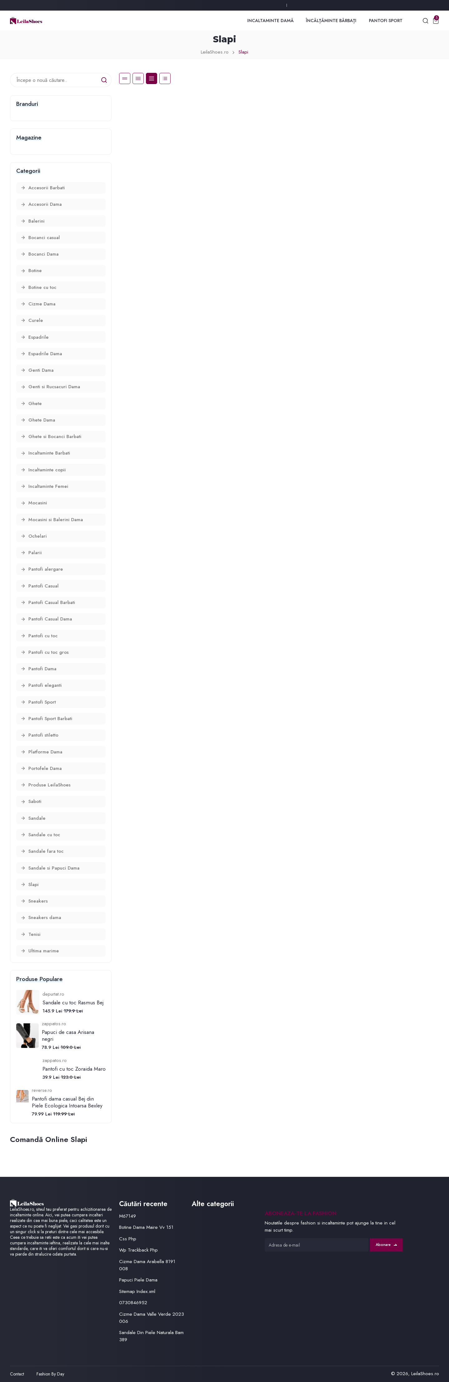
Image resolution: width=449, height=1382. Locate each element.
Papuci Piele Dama (138, 1279)
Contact (17, 1374)
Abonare (386, 1245)
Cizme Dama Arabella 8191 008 (147, 1265)
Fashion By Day (50, 1374)
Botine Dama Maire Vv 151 (146, 1227)
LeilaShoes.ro (215, 52)
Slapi (243, 52)
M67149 (127, 1216)
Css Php (127, 1238)
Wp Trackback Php (138, 1250)
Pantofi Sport (386, 20)
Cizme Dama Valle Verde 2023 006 (151, 1318)
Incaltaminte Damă (270, 20)
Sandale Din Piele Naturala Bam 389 (151, 1336)
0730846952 (133, 1302)
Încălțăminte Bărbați (331, 20)
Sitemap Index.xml (137, 1291)
